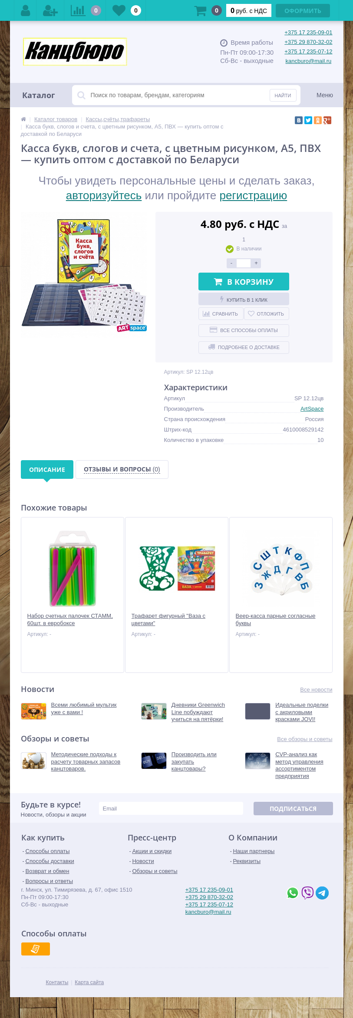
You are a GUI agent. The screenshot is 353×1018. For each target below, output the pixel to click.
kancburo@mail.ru (309, 61)
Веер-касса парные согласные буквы (276, 619)
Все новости (316, 689)
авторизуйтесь (104, 195)
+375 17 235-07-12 (308, 51)
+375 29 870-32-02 (308, 42)
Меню (325, 95)
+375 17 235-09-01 (308, 32)
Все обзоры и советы (304, 739)
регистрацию (253, 195)
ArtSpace (311, 408)
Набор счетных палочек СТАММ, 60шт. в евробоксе (70, 619)
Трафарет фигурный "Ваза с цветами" (169, 619)
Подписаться (293, 808)
